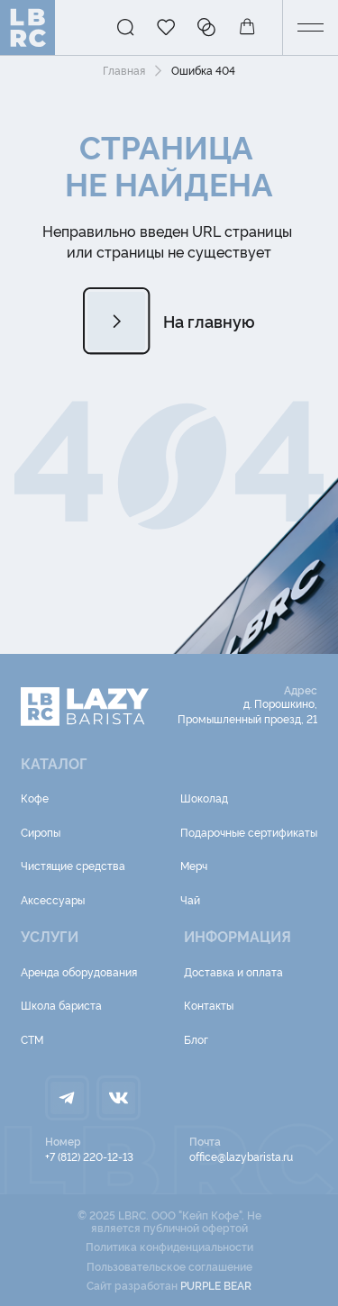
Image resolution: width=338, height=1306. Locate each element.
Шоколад (204, 797)
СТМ (32, 1039)
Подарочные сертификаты (248, 831)
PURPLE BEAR (215, 1284)
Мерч (193, 865)
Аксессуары (53, 899)
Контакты (208, 1004)
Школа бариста (61, 1004)
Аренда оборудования (79, 971)
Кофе (35, 797)
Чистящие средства (73, 865)
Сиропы (40, 831)
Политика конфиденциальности (169, 1246)
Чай (190, 899)
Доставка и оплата (233, 971)
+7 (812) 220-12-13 (89, 1156)
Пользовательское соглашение (169, 1266)
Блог (196, 1039)
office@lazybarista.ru (241, 1156)
